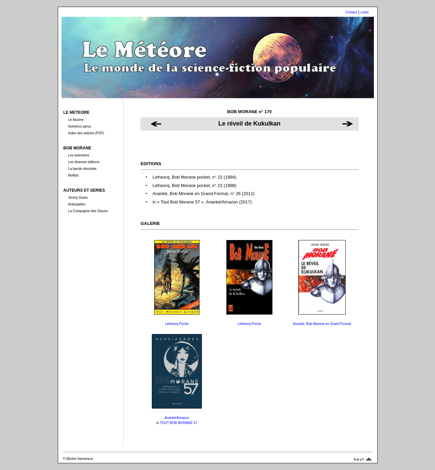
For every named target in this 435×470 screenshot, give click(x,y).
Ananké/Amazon (177, 418)
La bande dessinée (82, 169)
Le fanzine (76, 120)
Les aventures (78, 155)
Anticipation (77, 204)
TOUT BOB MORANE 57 (178, 423)
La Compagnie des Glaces (88, 211)
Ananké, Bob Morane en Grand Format (322, 324)
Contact (351, 12)
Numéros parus (79, 126)
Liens (365, 12)
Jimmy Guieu (78, 197)
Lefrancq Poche (176, 324)
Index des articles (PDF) (86, 133)
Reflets (73, 175)
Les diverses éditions (83, 162)
